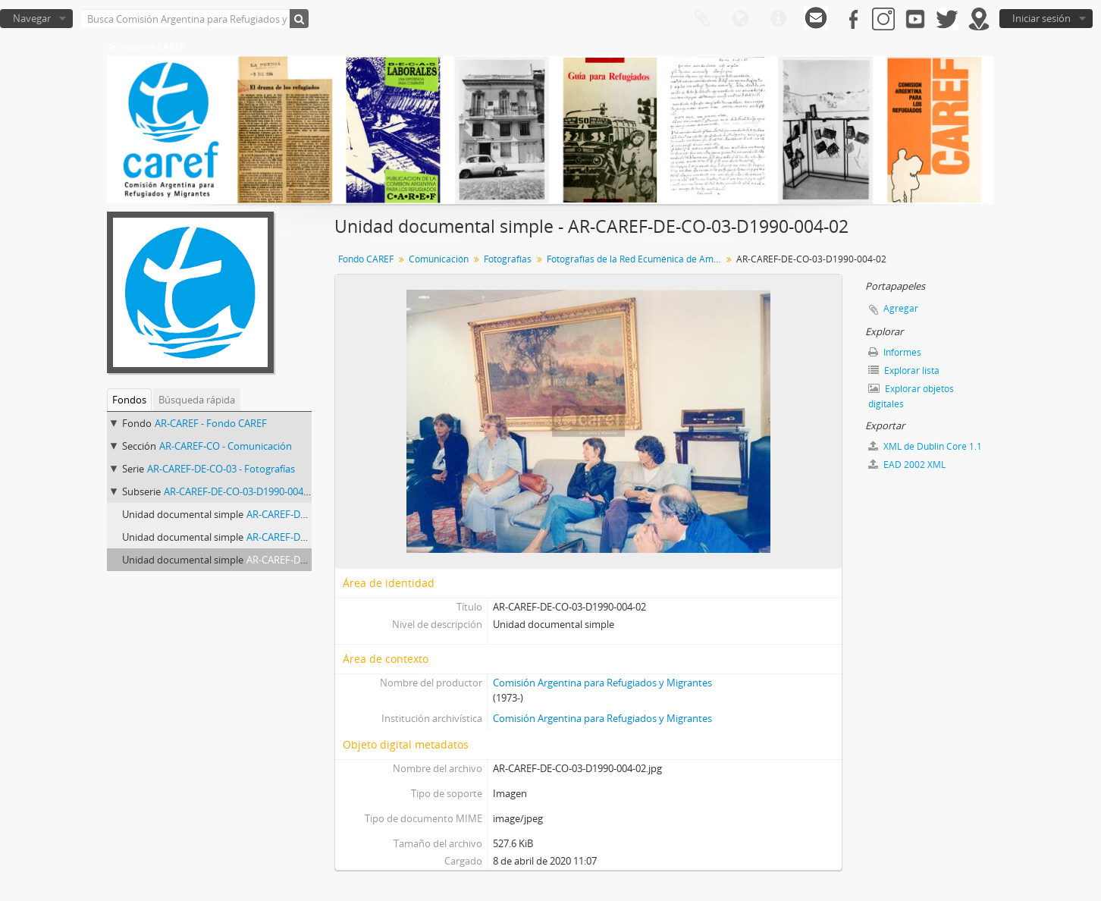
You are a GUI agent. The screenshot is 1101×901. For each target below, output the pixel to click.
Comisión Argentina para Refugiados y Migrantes (602, 682)
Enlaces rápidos (778, 19)
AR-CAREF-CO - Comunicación (225, 446)
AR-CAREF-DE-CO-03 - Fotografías (221, 469)
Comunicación (439, 259)
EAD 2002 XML (907, 464)
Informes (894, 352)
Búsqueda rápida (196, 400)
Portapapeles (702, 19)
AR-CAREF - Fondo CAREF (211, 423)
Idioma (740, 19)
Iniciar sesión (1041, 18)
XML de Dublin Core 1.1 (925, 446)
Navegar (32, 18)
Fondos (129, 400)
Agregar (900, 308)
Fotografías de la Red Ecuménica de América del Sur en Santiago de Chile (636, 259)
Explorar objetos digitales (911, 396)
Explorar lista (903, 370)
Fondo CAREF (366, 259)
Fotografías (508, 259)
